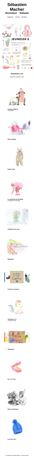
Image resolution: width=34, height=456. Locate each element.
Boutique (24, 17)
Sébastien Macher (17, 7)
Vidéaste (24, 13)
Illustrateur (11, 13)
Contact (17, 17)
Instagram (10, 17)
